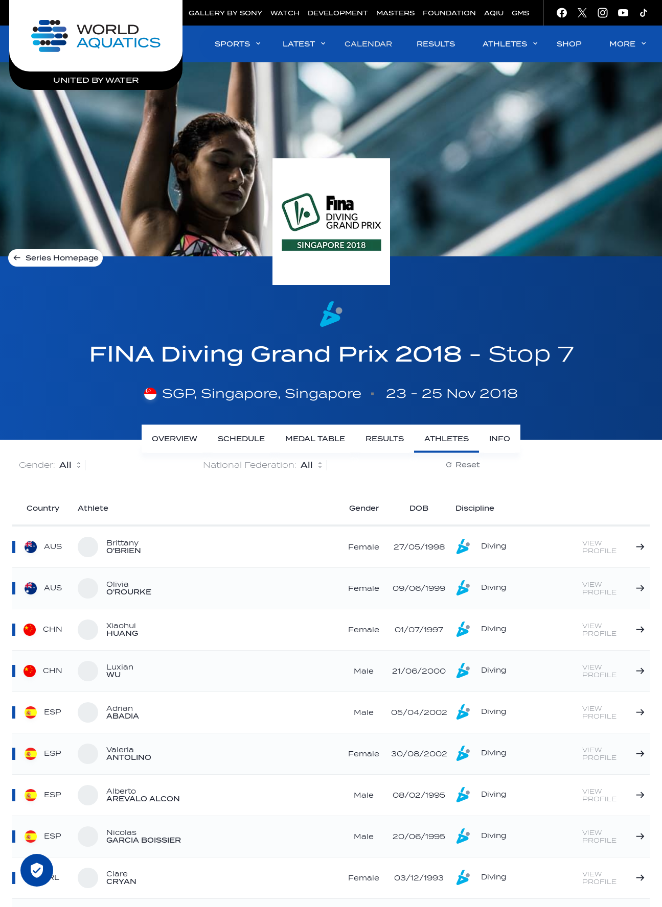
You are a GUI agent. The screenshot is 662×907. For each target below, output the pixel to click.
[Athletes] (446, 439)
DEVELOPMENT (338, 13)
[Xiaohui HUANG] (614, 629)
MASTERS (395, 13)
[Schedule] (241, 439)
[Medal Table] (315, 439)
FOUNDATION (449, 13)
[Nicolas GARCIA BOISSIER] (614, 836)
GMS (520, 13)
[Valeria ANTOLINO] (614, 753)
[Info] (499, 439)
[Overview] (175, 439)
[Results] (384, 439)
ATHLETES (511, 43)
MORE (628, 43)
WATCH (285, 13)
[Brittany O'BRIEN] (614, 547)
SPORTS (238, 43)
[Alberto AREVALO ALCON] (614, 795)
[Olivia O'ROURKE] (614, 588)
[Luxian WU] (614, 671)
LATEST (305, 43)
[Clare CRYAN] (614, 878)
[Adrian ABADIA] (614, 712)
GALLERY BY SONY (225, 13)
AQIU (494, 13)
